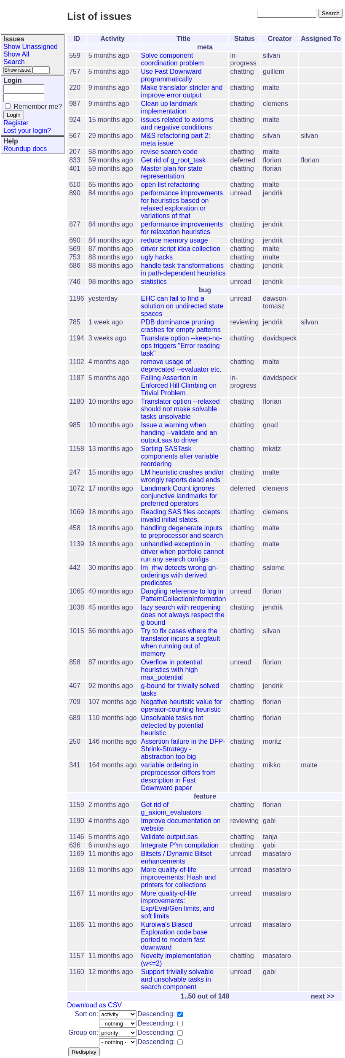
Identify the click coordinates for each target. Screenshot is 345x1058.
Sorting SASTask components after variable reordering (180, 456)
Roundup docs (25, 148)
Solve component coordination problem (172, 59)
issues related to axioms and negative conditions (177, 123)
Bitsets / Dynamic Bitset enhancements (176, 857)
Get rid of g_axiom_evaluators (171, 808)
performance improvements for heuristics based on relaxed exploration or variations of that (182, 204)
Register (16, 123)
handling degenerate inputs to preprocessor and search (182, 531)
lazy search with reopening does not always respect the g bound (183, 615)
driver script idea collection (181, 248)
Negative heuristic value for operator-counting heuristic (181, 705)
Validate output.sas (169, 836)
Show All (16, 54)
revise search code (169, 151)
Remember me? (37, 106)
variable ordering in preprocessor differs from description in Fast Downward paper (178, 776)
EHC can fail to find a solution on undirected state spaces (182, 306)
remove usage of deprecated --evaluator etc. (181, 365)
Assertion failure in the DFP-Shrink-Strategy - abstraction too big (183, 749)
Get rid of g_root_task (173, 160)
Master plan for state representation (172, 172)
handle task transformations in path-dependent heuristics (183, 269)
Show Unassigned (30, 46)
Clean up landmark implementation (169, 107)
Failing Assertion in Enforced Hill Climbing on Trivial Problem (179, 385)
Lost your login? (27, 130)
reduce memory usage (174, 240)
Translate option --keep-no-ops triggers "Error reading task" (181, 346)
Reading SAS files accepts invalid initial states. (181, 515)
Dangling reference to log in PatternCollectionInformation (183, 595)
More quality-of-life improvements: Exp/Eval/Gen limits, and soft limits (177, 905)
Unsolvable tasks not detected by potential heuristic (172, 725)
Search (14, 61)
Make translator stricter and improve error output (182, 91)
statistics (154, 281)
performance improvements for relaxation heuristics (182, 228)
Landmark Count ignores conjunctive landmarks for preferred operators (179, 496)
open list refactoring (170, 184)
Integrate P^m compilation (180, 845)
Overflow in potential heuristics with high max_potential (171, 670)
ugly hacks (157, 257)
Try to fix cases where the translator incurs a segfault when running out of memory (180, 642)
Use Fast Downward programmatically (171, 75)
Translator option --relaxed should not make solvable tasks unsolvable (180, 409)
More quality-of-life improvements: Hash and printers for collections (178, 877)
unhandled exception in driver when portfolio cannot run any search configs (182, 551)
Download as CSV (94, 1005)
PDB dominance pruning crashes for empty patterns (181, 325)
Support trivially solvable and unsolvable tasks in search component (177, 979)
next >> (322, 996)
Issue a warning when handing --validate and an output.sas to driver (179, 432)
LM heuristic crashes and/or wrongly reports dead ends (182, 476)
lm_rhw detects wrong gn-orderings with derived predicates (179, 575)
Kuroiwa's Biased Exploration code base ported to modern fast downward (174, 936)
